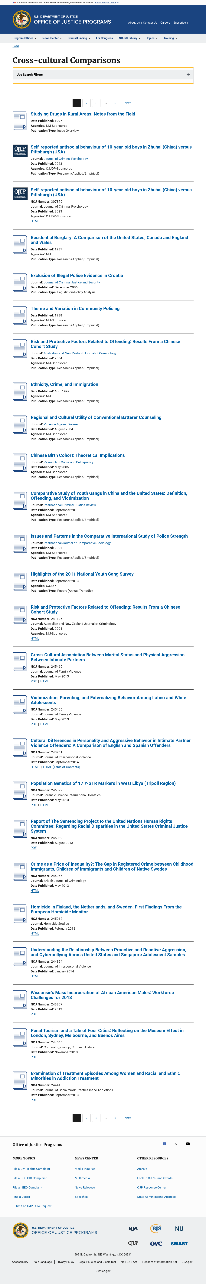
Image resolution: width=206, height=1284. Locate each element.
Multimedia (82, 1178)
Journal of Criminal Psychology (66, 159)
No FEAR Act (129, 1262)
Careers (165, 22)
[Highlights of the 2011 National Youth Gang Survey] (20, 589)
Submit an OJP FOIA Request (32, 1206)
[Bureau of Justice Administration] (133, 1231)
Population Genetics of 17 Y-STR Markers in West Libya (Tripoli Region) (103, 783)
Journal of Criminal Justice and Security (72, 282)
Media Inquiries (85, 1169)
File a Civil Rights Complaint (31, 1169)
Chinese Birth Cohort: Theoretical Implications (78, 455)
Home (16, 46)
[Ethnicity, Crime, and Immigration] (20, 400)
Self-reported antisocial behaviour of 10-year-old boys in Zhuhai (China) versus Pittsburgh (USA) (111, 149)
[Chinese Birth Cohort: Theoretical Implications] (20, 471)
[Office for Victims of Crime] (156, 1246)
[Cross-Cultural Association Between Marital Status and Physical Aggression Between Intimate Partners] (20, 670)
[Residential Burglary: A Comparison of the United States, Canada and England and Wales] (20, 253)
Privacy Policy (65, 1262)
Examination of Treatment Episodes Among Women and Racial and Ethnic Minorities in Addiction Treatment (105, 1076)
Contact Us (150, 22)
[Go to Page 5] (115, 103)
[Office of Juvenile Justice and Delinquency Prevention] (133, 1247)
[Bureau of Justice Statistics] (156, 1234)
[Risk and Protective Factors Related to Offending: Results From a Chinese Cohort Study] (20, 357)
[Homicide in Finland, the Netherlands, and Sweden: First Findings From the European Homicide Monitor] (20, 922)
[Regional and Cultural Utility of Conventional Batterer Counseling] (20, 433)
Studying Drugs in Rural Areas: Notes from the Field (83, 114)
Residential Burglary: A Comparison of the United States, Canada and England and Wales (109, 240)
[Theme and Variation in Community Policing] (20, 324)
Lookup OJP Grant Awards (154, 1178)
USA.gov (187, 1262)
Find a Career (21, 1197)
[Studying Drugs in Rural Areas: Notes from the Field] (20, 129)
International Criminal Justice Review (70, 505)
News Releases (85, 1187)
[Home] (72, 19)
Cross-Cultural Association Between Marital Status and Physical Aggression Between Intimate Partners (108, 657)
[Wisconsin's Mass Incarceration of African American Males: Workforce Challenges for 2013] (20, 1008)
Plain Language (42, 1262)
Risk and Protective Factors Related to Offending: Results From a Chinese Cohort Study (105, 344)
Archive (142, 1169)
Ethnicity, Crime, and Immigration (64, 384)
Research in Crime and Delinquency (68, 462)
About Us (134, 22)
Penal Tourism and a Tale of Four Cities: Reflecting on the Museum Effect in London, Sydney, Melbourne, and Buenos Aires (107, 1033)
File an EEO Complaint (27, 1187)
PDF (34, 681)
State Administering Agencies (156, 1197)
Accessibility (20, 1262)
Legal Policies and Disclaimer (97, 1262)
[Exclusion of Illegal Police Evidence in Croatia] (20, 291)
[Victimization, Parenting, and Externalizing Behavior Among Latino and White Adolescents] (20, 713)
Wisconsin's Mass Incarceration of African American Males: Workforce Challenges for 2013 (102, 995)
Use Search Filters (30, 74)
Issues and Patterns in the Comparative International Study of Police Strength (109, 536)
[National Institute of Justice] (179, 1232)
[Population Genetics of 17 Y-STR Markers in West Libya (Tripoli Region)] (20, 799)
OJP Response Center (151, 1187)
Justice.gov (103, 1271)
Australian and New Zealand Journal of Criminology (80, 353)
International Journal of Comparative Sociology (77, 543)
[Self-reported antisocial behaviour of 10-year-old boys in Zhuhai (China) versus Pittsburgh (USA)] (20, 151)
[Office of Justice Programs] (22, 19)
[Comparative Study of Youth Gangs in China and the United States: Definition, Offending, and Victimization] (20, 508)
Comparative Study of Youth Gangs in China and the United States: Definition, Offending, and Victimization (109, 496)
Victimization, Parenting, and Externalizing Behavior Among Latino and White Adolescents (108, 700)
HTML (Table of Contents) (61, 767)
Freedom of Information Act (159, 1262)
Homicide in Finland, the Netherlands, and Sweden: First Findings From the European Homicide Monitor (106, 909)
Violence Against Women (61, 424)
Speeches (81, 1197)
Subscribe (179, 22)
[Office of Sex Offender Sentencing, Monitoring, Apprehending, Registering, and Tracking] (179, 1246)
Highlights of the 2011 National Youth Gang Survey (82, 574)
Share (193, 25)
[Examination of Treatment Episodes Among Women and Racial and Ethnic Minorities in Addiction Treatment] (20, 1089)
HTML (35, 221)
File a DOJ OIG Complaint (30, 1178)
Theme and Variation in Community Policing (75, 308)
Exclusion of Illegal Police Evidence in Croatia (77, 275)
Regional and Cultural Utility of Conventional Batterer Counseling (96, 417)
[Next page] (129, 103)
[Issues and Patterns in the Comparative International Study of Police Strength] (20, 551)
